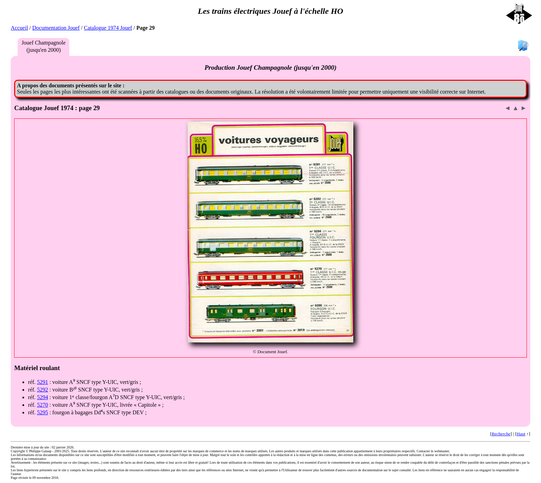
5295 (42, 412)
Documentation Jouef (56, 28)
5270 (42, 405)
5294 (42, 397)
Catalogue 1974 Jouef (108, 28)
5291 (42, 382)
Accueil (19, 28)
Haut (521, 433)
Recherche (501, 433)
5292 (42, 390)
